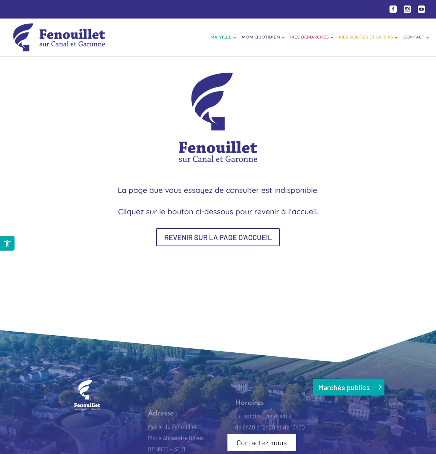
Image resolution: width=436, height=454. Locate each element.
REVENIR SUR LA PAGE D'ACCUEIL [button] (218, 237)
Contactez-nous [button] (262, 442)
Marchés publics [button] (344, 387)
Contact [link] (413, 37)
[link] (7, 243)
